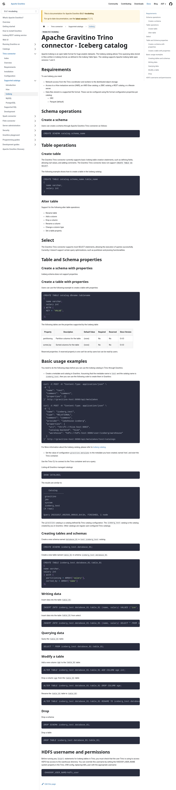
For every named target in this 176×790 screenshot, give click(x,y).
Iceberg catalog (99, 447)
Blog (156, 4)
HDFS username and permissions (158, 78)
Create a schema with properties (156, 45)
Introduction (11, 85)
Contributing (126, 4)
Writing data (152, 62)
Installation (8, 72)
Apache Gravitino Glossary (13, 149)
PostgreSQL (11, 103)
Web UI (5, 40)
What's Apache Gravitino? (13, 18)
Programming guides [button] (11, 140)
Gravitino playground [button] (11, 135)
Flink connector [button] (9, 121)
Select (148, 37)
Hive (7, 89)
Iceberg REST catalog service (15, 35)
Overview (6, 22)
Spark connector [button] (9, 116)
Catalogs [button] (6, 49)
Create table (152, 29)
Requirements (10, 67)
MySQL (9, 98)
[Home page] (43, 26)
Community (113, 4)
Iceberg (9, 94)
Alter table (152, 33)
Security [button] (6, 130)
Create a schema (154, 21)
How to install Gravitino (12, 31)
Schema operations (153, 17)
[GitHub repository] (171, 4)
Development (9, 112)
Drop (150, 74)
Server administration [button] (11, 126)
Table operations (152, 25)
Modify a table (153, 70)
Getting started (9, 26)
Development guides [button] (11, 144)
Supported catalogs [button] (12, 81)
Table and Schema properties (157, 40)
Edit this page (48, 784)
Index (6, 58)
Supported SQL (10, 107)
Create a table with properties (159, 51)
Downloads (138, 4)
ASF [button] (162, 4)
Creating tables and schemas (159, 58)
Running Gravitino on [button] (11, 44)
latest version (81, 19)
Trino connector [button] (9, 54)
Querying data (153, 66)
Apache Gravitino (18, 4)
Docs (149, 4)
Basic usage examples (154, 55)
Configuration (9, 76)
